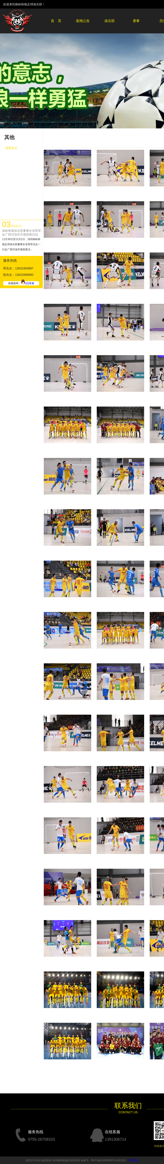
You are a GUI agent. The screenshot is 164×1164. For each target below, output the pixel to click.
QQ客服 (27, 283)
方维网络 (133, 1160)
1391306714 (115, 1139)
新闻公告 (83, 21)
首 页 (56, 21)
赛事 (136, 21)
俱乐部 (109, 21)
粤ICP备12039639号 (102, 1160)
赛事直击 (11, 148)
